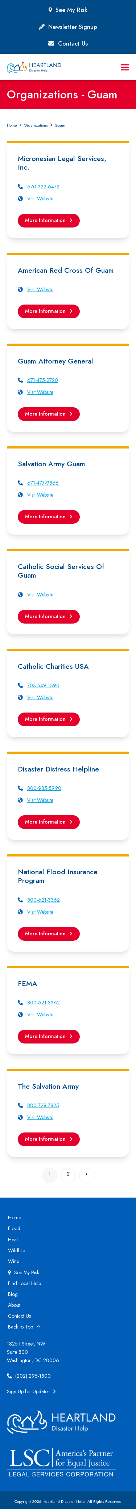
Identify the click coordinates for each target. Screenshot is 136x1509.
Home (14, 1217)
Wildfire (16, 1250)
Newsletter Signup (72, 27)
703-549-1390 (43, 685)
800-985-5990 (44, 788)
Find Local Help (24, 1283)
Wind (14, 1261)
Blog (13, 1294)
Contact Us (73, 43)
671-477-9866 (43, 482)
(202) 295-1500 (29, 1376)
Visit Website (40, 198)
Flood (14, 1228)
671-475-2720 (42, 380)
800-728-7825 (43, 1105)
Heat (13, 1239)
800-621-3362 (43, 900)
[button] (125, 67)
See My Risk (71, 10)
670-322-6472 (43, 186)
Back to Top (24, 1326)
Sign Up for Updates (31, 1391)
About (14, 1305)
